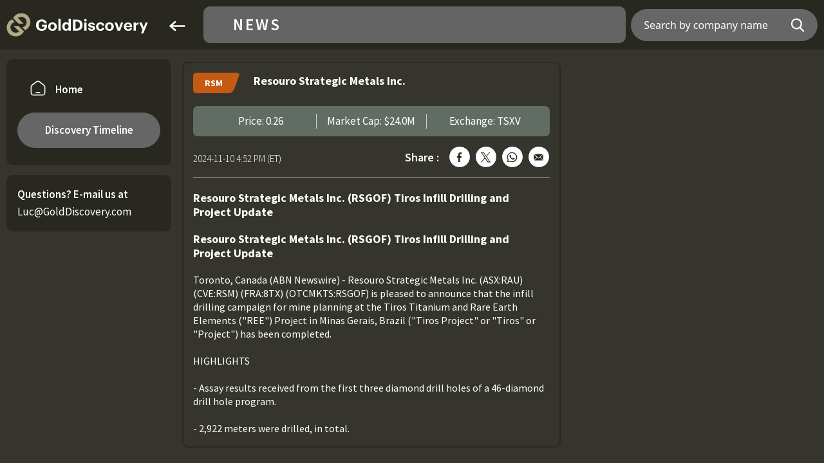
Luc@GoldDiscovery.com (74, 211)
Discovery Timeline (89, 130)
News (257, 24)
